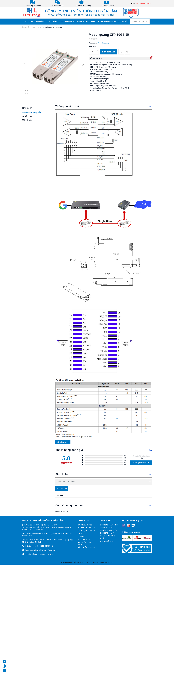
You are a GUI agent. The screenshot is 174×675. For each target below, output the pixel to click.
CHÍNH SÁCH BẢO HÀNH (109, 525)
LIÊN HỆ (80, 533)
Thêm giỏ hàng (108, 52)
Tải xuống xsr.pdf (63, 442)
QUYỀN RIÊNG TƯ (84, 539)
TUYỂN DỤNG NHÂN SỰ (86, 531)
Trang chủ (25, 27)
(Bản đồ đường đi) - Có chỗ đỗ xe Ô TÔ (43, 525)
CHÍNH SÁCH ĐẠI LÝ (107, 533)
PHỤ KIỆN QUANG (67, 21)
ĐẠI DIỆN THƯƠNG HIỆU (87, 528)
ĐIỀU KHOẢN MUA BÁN (86, 547)
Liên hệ (132, 3)
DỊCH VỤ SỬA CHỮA (107, 541)
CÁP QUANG (52, 21)
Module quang (36, 27)
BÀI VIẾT (124, 21)
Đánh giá (27, 116)
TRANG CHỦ (29, 21)
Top (150, 106)
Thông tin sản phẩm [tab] (31, 112)
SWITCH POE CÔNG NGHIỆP (86, 21)
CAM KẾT (81, 536)
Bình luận (27, 120)
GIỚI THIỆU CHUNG (85, 525)
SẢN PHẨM (40, 21)
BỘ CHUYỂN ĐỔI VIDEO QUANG (108, 21)
